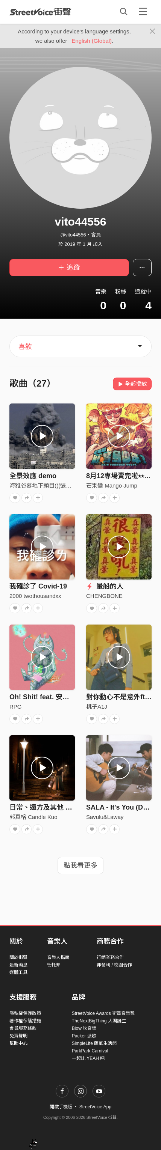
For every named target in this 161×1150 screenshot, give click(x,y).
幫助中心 (18, 1043)
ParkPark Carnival (90, 1051)
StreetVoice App (95, 1106)
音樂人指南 (58, 957)
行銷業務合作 (110, 957)
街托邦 (54, 965)
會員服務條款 (22, 1028)
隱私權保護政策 (25, 1013)
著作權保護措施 (25, 1021)
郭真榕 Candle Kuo (33, 817)
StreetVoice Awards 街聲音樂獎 (103, 1013)
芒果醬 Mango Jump (111, 485)
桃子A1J (96, 706)
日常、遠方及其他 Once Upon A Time (67, 807)
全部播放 (132, 384)
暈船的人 (104, 586)
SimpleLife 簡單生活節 (94, 1043)
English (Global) (91, 41)
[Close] (152, 31)
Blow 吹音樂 (84, 1028)
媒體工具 (18, 972)
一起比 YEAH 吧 (88, 1058)
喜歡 (25, 347)
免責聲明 (18, 1036)
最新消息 (18, 965)
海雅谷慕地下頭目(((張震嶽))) (46, 485)
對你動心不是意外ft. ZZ (121, 697)
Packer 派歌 (84, 1036)
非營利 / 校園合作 (114, 965)
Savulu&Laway (104, 817)
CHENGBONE (104, 596)
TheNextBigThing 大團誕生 (99, 1021)
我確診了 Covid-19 (38, 586)
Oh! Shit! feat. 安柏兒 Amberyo (58, 697)
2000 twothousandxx (35, 596)
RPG (15, 706)
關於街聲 (18, 957)
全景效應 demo (32, 476)
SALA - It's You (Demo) (122, 807)
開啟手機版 (61, 1106)
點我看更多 (80, 865)
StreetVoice (40, 11)
